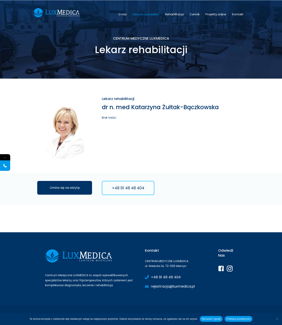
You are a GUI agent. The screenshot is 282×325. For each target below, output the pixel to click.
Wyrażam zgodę (211, 318)
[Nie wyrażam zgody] (277, 319)
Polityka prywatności (239, 318)
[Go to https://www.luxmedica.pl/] (91, 269)
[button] (64, 188)
